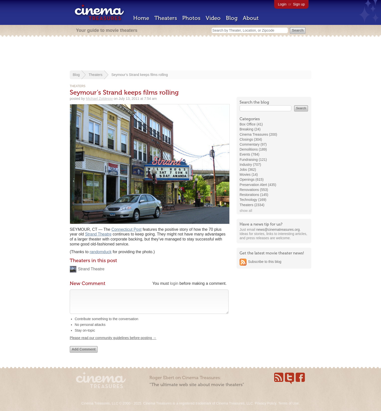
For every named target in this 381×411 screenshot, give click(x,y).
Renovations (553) (254, 190)
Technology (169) (253, 200)
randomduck (101, 252)
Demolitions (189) (253, 149)
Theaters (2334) (252, 205)
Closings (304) (251, 139)
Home (141, 18)
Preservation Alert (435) (258, 185)
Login (282, 4)
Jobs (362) (248, 170)
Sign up (299, 4)
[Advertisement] (190, 54)
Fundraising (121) (253, 160)
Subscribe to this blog (264, 262)
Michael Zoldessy (99, 99)
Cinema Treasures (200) (258, 134)
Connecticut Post (126, 229)
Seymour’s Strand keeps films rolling (139, 75)
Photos (191, 18)
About (251, 18)
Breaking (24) (250, 129)
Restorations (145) (254, 195)
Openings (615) (252, 179)
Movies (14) (249, 174)
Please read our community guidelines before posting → (113, 343)
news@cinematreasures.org (278, 230)
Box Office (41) (251, 124)
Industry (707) (250, 165)
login (174, 283)
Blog (232, 18)
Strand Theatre (98, 234)
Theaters (165, 18)
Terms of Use (288, 403)
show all (246, 211)
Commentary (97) (253, 144)
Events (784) (249, 154)
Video (213, 18)
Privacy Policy (265, 403)
